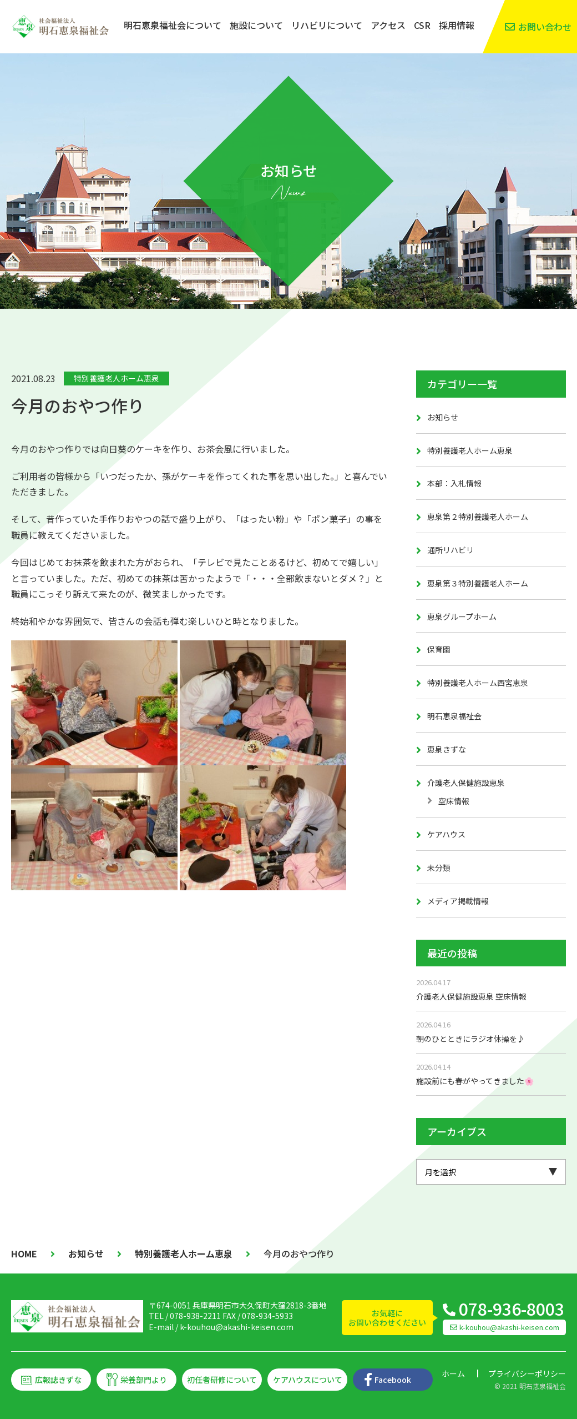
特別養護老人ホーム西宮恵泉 (477, 682)
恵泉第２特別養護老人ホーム (477, 516)
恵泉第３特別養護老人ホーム (477, 583)
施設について (256, 25)
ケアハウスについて (307, 1379)
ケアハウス (446, 834)
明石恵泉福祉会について (172, 25)
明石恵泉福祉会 (454, 715)
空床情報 (453, 800)
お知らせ (442, 417)
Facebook (392, 1379)
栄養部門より (143, 1379)
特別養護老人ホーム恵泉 (116, 378)
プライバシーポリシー (527, 1373)
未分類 (439, 867)
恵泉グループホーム (462, 616)
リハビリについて (326, 25)
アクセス (388, 25)
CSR (422, 25)
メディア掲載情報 (458, 900)
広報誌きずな (58, 1379)
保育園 (439, 649)
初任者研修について (222, 1379)
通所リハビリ (450, 549)
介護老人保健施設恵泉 (466, 782)
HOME (24, 1253)
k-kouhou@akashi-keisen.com (236, 1326)
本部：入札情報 (454, 483)
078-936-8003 (511, 1308)
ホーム (453, 1373)
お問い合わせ (544, 26)
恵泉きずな (446, 749)
